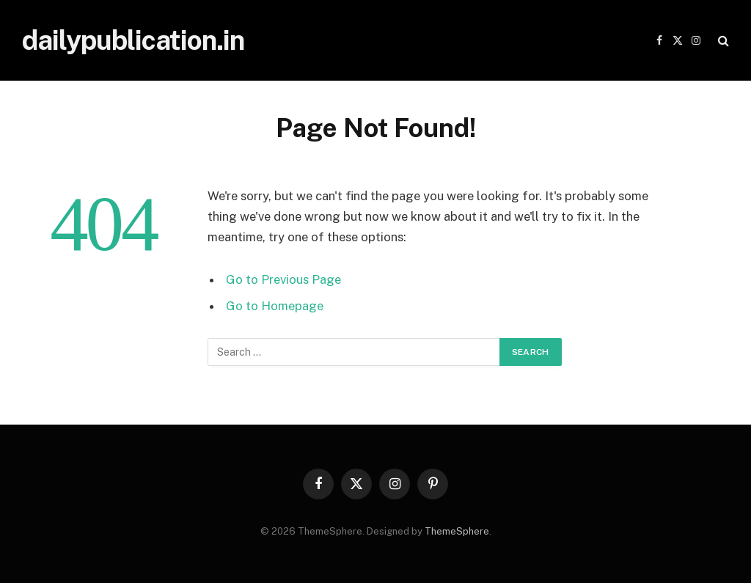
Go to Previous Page (283, 279)
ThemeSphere (457, 531)
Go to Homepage (274, 305)
